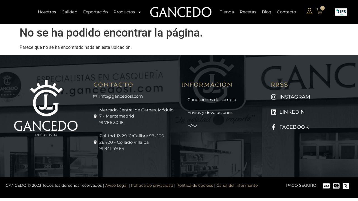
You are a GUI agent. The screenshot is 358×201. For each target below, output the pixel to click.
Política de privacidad (152, 185)
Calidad (69, 12)
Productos (128, 12)
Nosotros (47, 12)
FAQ (192, 125)
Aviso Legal (116, 185)
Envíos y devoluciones (209, 112)
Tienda (227, 12)
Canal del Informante (237, 185)
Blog (266, 12)
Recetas (248, 12)
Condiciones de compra (211, 99)
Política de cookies (194, 185)
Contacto (286, 12)
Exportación (95, 12)
